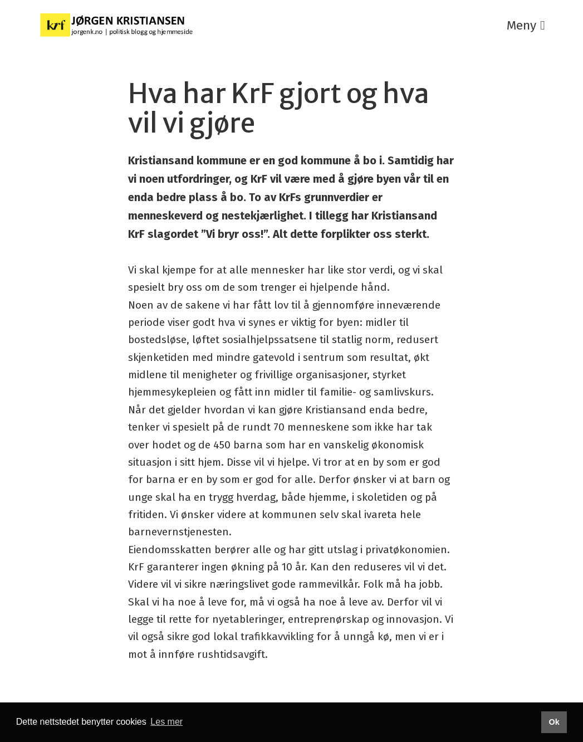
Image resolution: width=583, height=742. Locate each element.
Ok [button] (553, 721)
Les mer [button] (166, 721)
